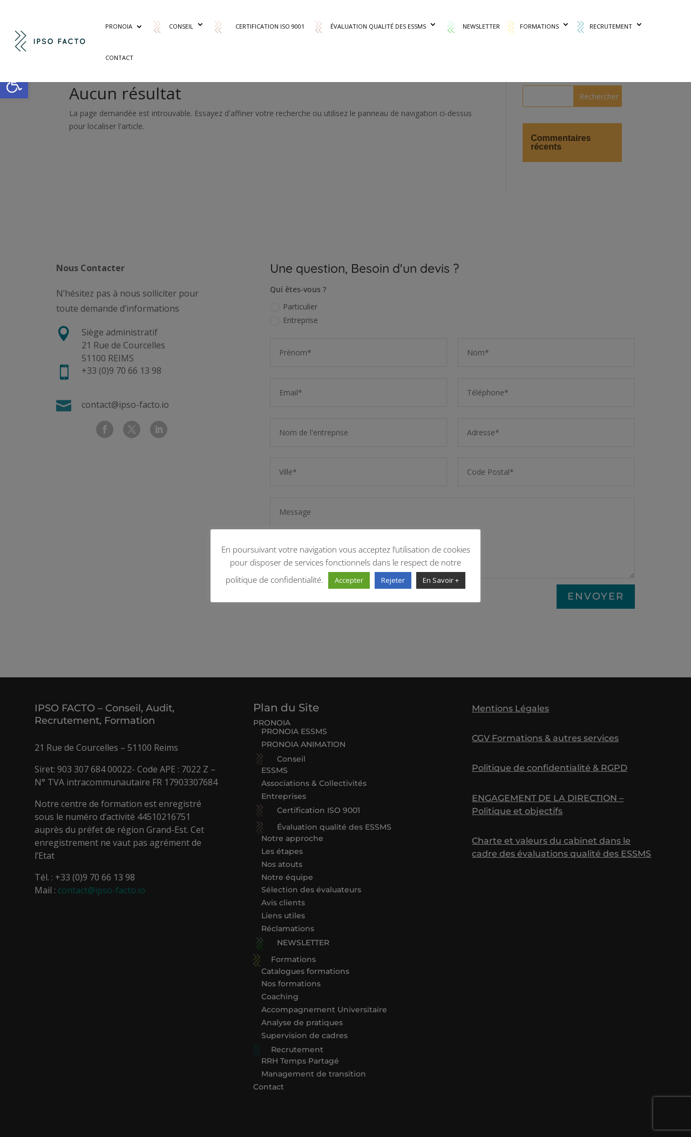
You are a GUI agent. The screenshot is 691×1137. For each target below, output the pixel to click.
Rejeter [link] (393, 580)
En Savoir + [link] (441, 580)
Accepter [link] (349, 580)
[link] (14, 84)
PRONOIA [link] (118, 26)
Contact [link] (119, 58)
